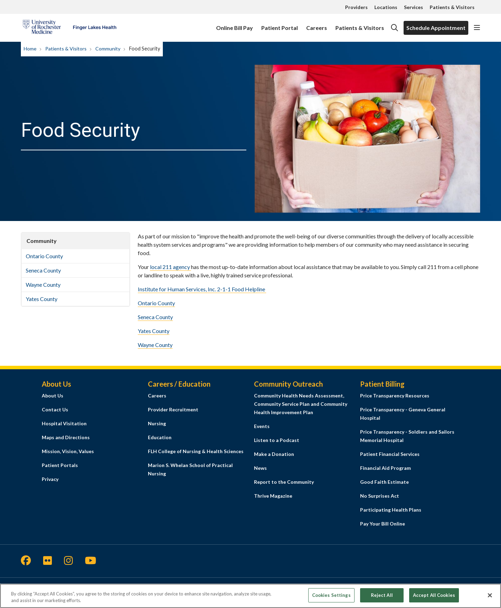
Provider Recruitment (173, 409)
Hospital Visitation (64, 423)
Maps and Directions (66, 437)
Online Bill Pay (234, 24)
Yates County (41, 298)
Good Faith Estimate (384, 482)
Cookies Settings (331, 599)
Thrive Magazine (273, 496)
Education (160, 437)
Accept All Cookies (434, 599)
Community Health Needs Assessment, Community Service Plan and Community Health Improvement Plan (300, 404)
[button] (477, 27)
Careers (316, 24)
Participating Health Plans (390, 510)
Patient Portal (279, 24)
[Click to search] (394, 27)
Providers (356, 7)
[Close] (490, 599)
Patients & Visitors (452, 7)
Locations (385, 7)
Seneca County (43, 270)
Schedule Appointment (436, 27)
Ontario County (44, 256)
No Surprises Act (379, 496)
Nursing (157, 423)
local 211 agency (170, 266)
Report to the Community (284, 482)
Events (262, 426)
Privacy (50, 479)
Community (41, 240)
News (260, 468)
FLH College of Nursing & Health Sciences (196, 451)
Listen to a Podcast (276, 440)
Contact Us (55, 409)
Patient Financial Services (390, 454)
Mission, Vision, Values (68, 451)
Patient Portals (60, 465)
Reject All (382, 599)
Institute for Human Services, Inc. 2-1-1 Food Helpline (202, 289)
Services (413, 7)
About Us (52, 395)
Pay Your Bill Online (382, 524)
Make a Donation (274, 454)
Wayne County (43, 284)
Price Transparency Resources (394, 395)
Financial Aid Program (385, 468)
